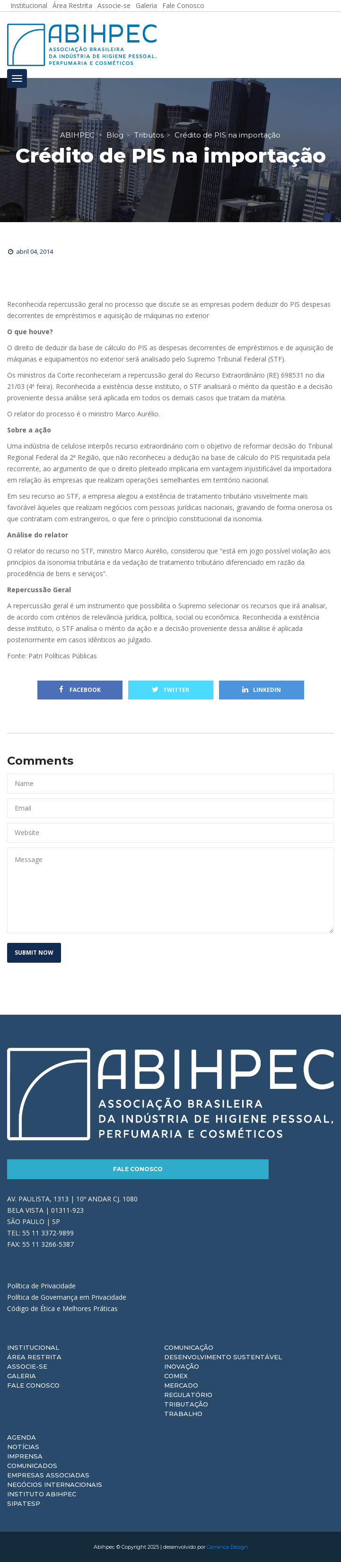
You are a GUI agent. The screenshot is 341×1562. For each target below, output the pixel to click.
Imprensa (25, 1456)
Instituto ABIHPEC (41, 1494)
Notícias (23, 1446)
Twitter (170, 690)
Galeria (21, 1376)
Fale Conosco (138, 1169)
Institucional (33, 1347)
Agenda (21, 1437)
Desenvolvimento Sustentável (223, 1357)
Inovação (181, 1366)
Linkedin (261, 690)
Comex (176, 1376)
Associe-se (27, 1366)
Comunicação (188, 1347)
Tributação (186, 1404)
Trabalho (183, 1413)
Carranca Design (227, 1547)
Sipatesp (23, 1503)
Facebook (80, 690)
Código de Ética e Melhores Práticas (62, 1308)
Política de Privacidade (41, 1285)
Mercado (181, 1385)
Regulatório (188, 1394)
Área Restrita (34, 1357)
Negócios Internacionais (54, 1484)
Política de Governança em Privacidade (66, 1297)
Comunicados (32, 1465)
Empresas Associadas (48, 1475)
